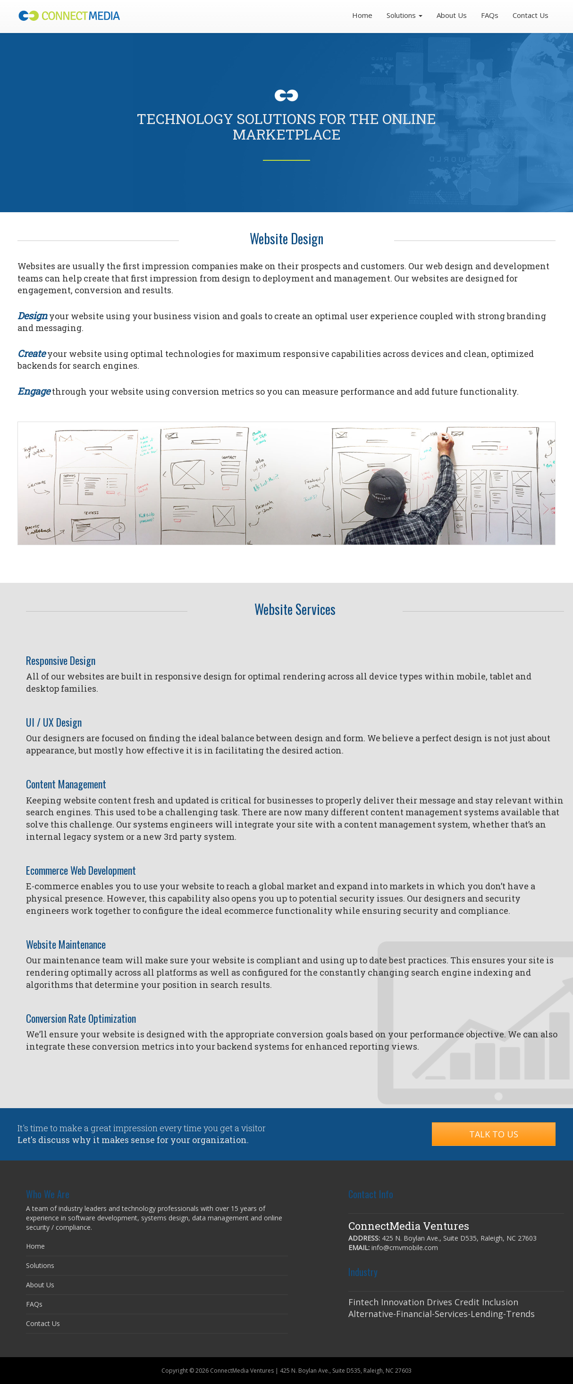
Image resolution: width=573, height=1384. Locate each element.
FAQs (489, 15)
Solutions (40, 1265)
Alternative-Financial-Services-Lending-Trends (441, 1313)
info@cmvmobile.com (404, 1247)
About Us (452, 15)
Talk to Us (493, 1134)
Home (362, 15)
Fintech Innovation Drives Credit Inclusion (433, 1302)
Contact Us (530, 15)
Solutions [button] (404, 15)
